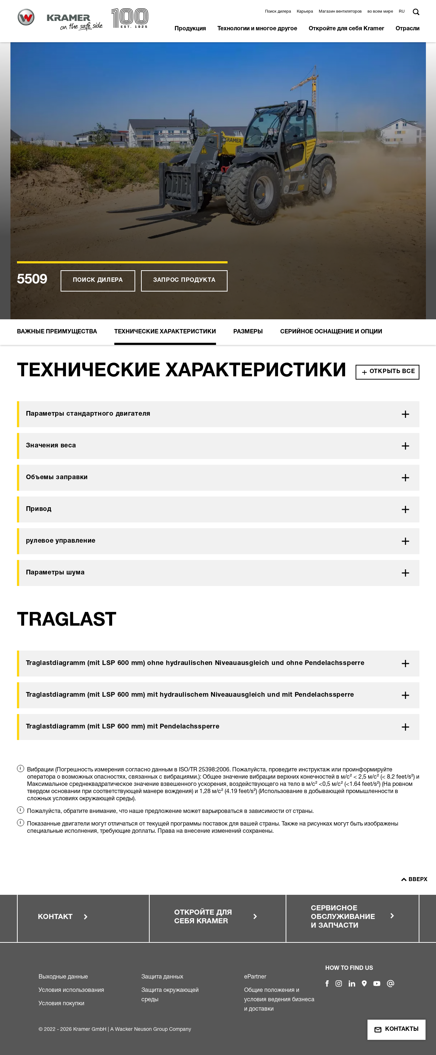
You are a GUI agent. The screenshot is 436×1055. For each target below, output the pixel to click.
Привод (39, 509)
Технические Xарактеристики (165, 332)
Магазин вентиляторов (340, 11)
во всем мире (380, 11)
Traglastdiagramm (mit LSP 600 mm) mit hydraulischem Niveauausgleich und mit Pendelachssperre (190, 695)
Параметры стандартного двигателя (88, 414)
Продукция (190, 29)
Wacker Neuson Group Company (153, 1029)
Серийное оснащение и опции (331, 332)
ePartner (255, 976)
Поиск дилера (278, 11)
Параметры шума (55, 573)
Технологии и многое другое (257, 29)
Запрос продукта (184, 281)
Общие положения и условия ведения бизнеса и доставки (279, 999)
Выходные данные (63, 976)
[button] (403, 11)
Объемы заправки (57, 477)
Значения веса (51, 446)
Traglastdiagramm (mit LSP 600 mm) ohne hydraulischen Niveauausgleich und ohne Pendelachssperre (195, 663)
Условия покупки (61, 1003)
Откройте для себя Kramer (346, 29)
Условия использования (71, 989)
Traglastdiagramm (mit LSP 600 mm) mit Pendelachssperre (123, 727)
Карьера (305, 11)
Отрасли (407, 29)
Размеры (248, 332)
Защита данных (162, 976)
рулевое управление (61, 541)
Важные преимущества (57, 332)
